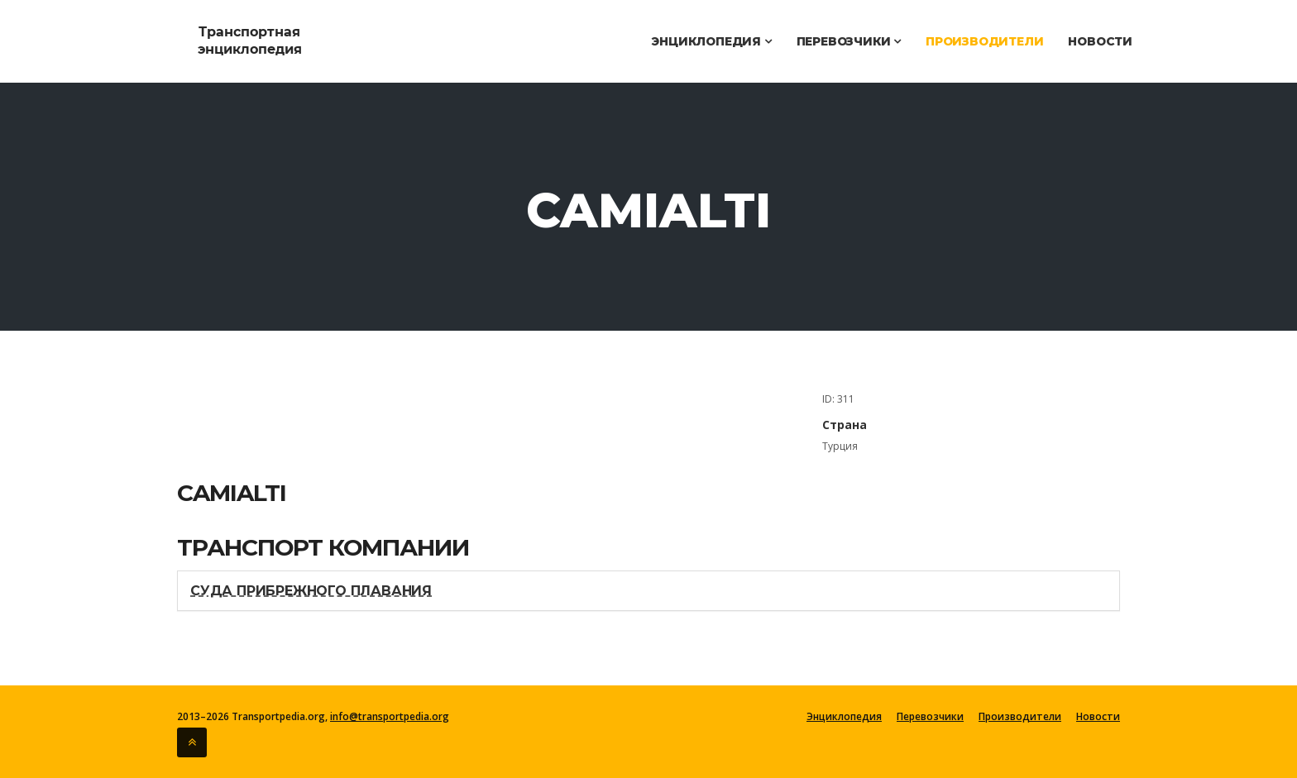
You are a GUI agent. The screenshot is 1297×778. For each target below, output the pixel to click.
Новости (1100, 41)
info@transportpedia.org (389, 716)
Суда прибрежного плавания (311, 591)
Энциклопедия (711, 41)
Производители (984, 41)
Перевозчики (849, 41)
